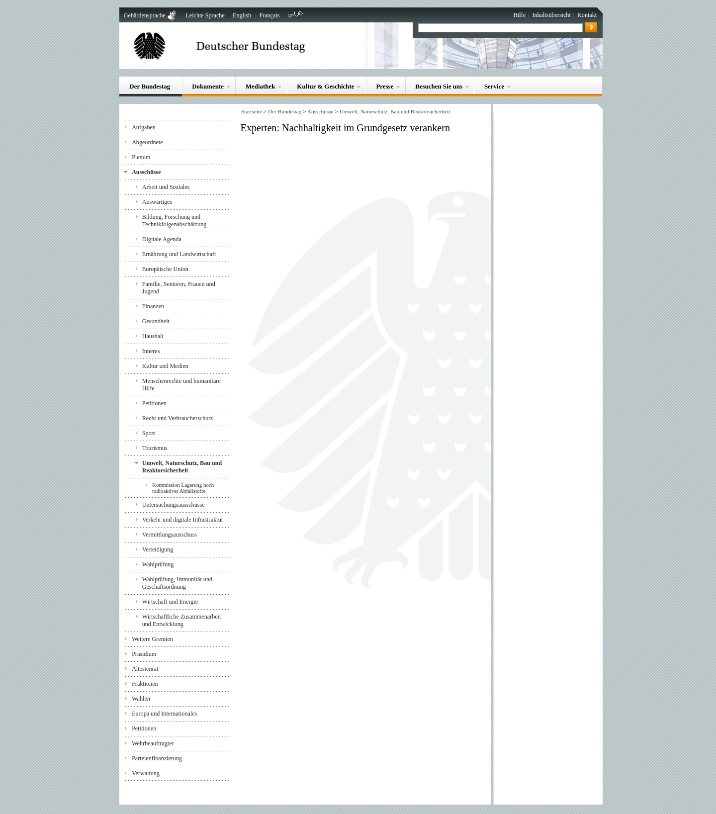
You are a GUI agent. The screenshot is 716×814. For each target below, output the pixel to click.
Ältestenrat (145, 668)
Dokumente (208, 86)
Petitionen (154, 403)
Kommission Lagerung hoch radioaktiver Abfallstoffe (183, 488)
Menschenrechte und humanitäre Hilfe (181, 384)
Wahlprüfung (158, 564)
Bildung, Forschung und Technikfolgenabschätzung (174, 220)
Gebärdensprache (145, 15)
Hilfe (519, 14)
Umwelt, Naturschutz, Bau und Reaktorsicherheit (182, 466)
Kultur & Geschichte (325, 86)
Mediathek (260, 86)
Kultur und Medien (165, 365)
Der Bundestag (149, 86)
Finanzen (153, 306)
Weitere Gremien (152, 638)
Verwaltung (146, 773)
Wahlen (141, 698)
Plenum (141, 157)
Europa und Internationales (164, 713)
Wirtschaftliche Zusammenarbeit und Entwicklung (181, 620)
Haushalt (153, 336)
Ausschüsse (146, 172)
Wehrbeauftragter (153, 743)
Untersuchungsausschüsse (173, 504)
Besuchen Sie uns (438, 86)
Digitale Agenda (161, 239)
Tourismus (155, 448)
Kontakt (587, 14)
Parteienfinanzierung (157, 758)
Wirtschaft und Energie (170, 601)
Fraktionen (145, 683)
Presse (384, 86)
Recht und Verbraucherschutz (177, 418)
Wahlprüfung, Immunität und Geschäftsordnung (177, 583)
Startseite (251, 111)
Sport (148, 433)
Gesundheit (156, 321)
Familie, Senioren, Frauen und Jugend (178, 287)
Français (269, 15)
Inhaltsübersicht (551, 14)
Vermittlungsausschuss (169, 534)
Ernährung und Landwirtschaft (179, 254)
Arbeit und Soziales (166, 186)
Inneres (151, 351)
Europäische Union (165, 269)
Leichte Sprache (204, 15)
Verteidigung (158, 549)
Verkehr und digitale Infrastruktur (182, 519)
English (242, 15)
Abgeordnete (147, 142)
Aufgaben (144, 127)
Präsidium (144, 653)
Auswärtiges (157, 201)
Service (494, 86)
